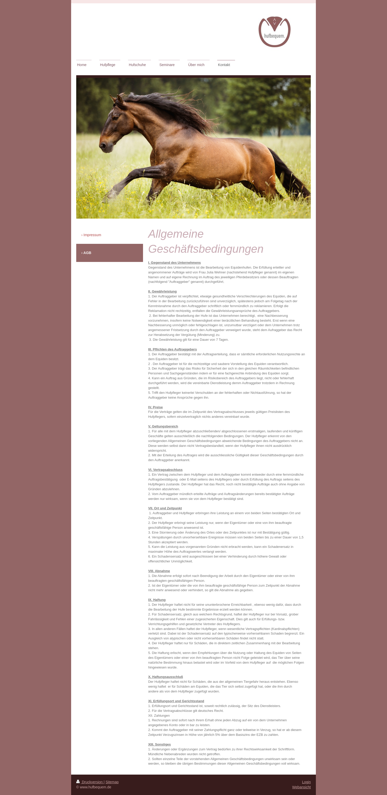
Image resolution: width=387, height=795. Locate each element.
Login (306, 782)
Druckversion (90, 782)
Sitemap (112, 782)
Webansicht (301, 787)
